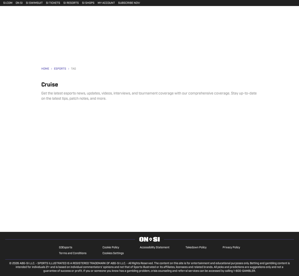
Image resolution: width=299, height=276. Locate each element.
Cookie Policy (110, 247)
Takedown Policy (196, 247)
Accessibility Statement (154, 247)
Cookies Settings (113, 253)
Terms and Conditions (72, 253)
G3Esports (65, 247)
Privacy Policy (231, 247)
